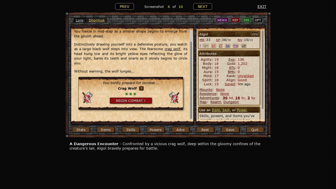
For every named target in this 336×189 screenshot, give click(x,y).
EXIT (262, 6)
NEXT (203, 6)
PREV (124, 6)
